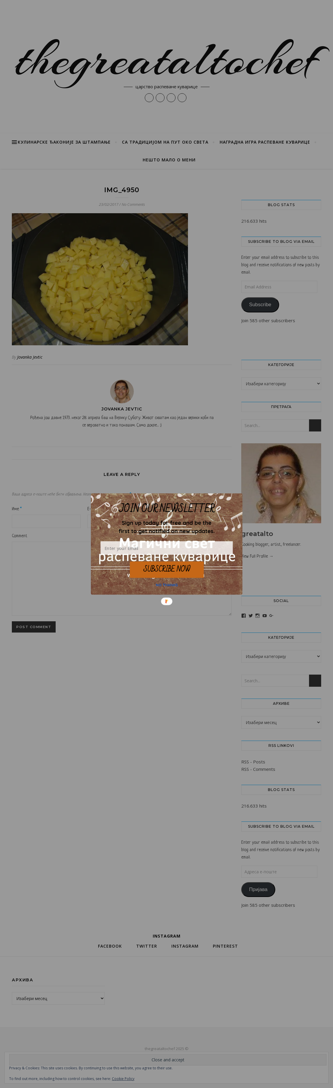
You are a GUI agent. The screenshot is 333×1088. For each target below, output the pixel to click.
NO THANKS (167, 585)
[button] (166, 527)
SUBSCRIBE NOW (166, 569)
